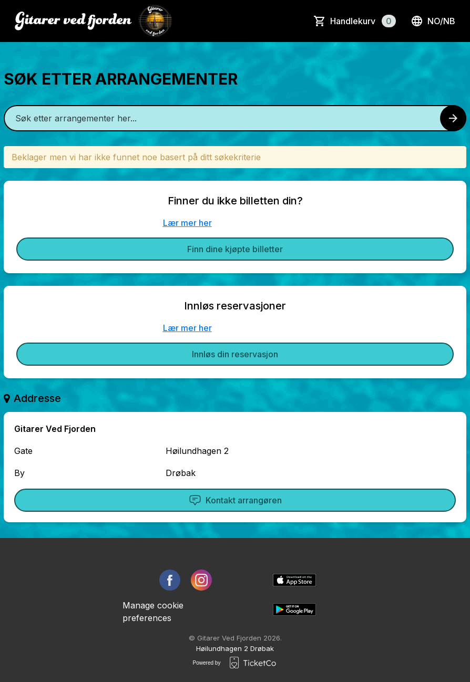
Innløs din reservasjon (235, 354)
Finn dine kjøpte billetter (235, 249)
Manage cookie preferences (152, 611)
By (19, 473)
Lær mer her (187, 223)
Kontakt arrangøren (235, 500)
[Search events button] (453, 118)
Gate (23, 451)
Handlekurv (363, 21)
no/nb (433, 21)
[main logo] (93, 21)
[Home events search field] (235, 118)
